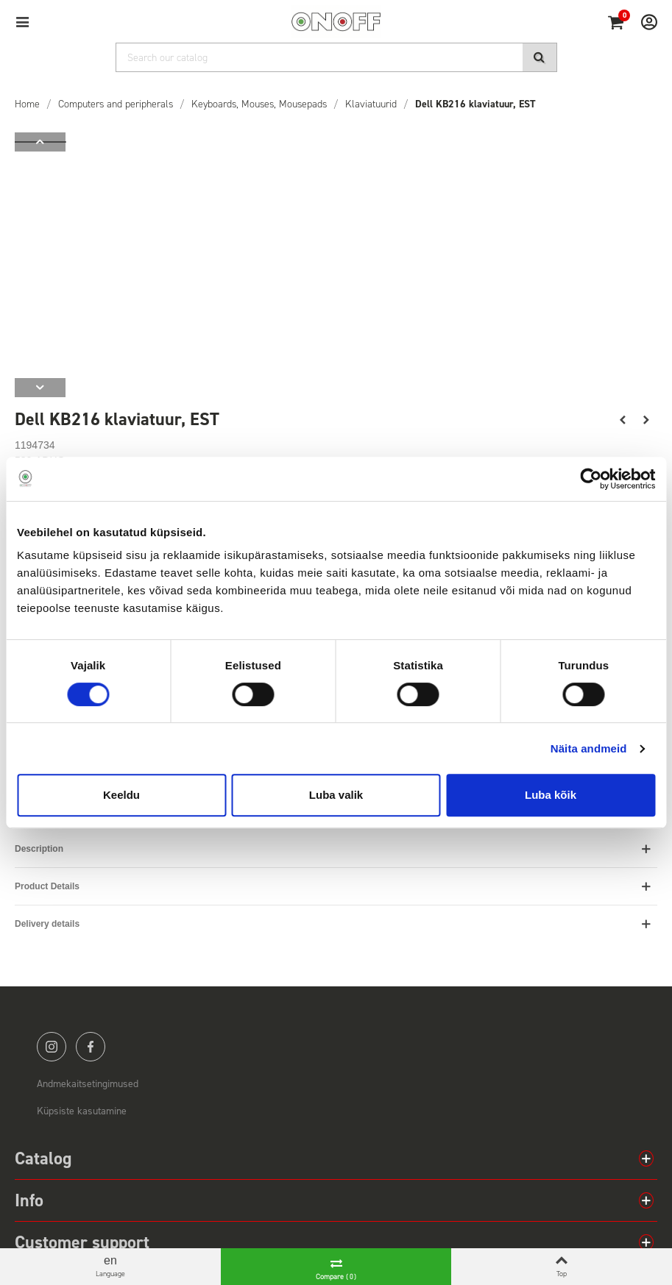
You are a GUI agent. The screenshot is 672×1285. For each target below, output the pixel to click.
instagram (51, 1046)
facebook (90, 1046)
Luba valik (336, 795)
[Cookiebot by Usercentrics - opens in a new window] (590, 479)
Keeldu (121, 795)
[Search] (336, 57)
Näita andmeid (589, 748)
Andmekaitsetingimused (87, 1084)
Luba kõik (550, 795)
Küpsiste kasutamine (82, 1111)
